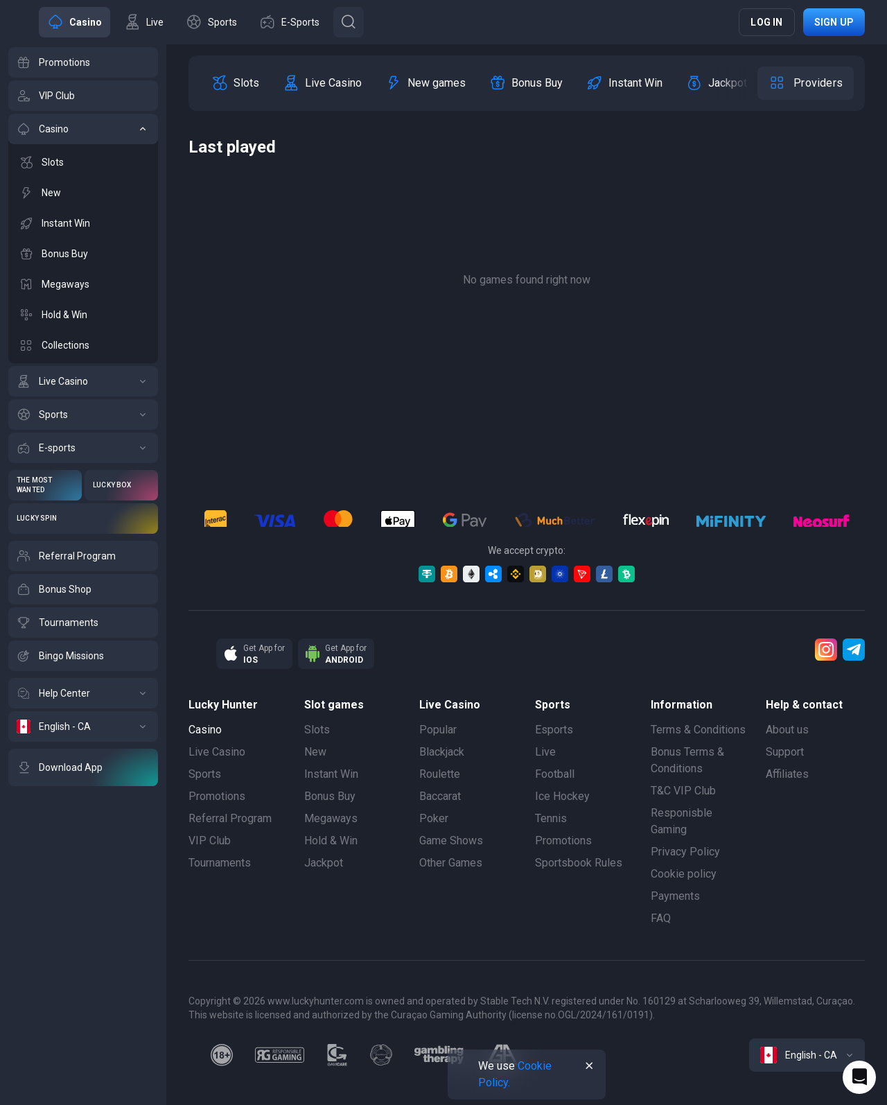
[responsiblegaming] (279, 1055)
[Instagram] (826, 649)
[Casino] (83, 129)
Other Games (450, 862)
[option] (235, 83)
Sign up (834, 22)
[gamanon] (381, 1055)
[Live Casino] (83, 381)
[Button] (348, 22)
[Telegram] (854, 649)
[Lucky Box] (121, 485)
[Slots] (83, 162)
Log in (766, 22)
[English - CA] (83, 726)
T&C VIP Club (683, 790)
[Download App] (83, 767)
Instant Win (331, 774)
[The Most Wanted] (45, 485)
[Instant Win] (83, 223)
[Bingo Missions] (83, 656)
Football (554, 774)
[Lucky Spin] (83, 518)
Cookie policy (684, 873)
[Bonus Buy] (83, 253)
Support (785, 751)
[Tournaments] (83, 622)
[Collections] (83, 345)
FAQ (661, 918)
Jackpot (323, 862)
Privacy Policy (685, 851)
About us (787, 729)
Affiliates (787, 774)
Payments (675, 896)
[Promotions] (83, 62)
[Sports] (83, 414)
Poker (433, 818)
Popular (438, 729)
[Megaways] (83, 284)
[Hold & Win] (83, 314)
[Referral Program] (83, 556)
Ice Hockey (562, 796)
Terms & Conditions (698, 729)
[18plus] (222, 1055)
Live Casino (216, 751)
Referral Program (230, 818)
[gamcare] (337, 1055)
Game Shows (451, 840)
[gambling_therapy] (439, 1055)
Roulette (439, 774)
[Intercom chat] (859, 1077)
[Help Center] (83, 693)
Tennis (551, 818)
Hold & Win (331, 840)
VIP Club (209, 840)
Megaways (331, 818)
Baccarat (440, 796)
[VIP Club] (83, 95)
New (315, 751)
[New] (83, 192)
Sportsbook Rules (578, 862)
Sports (204, 774)
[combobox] (807, 1055)
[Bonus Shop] (83, 589)
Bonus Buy (329, 796)
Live (545, 751)
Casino (205, 729)
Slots (317, 729)
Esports (554, 729)
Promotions (216, 796)
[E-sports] (83, 448)
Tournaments (219, 862)
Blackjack (441, 751)
